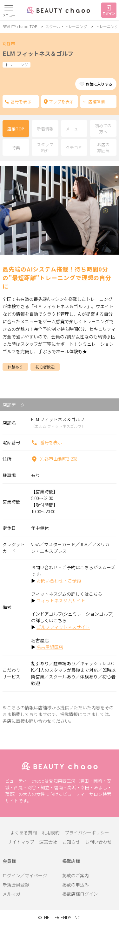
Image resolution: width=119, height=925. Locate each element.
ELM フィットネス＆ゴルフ (38, 53)
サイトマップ (21, 841)
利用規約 (51, 832)
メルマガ (11, 894)
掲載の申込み (75, 884)
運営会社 (48, 841)
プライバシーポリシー (87, 832)
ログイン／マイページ (25, 875)
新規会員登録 (16, 884)
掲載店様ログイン (80, 894)
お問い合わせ (98, 841)
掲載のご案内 (75, 875)
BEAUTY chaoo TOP (20, 26)
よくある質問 (23, 832)
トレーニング (107, 26)
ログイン (108, 10)
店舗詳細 (93, 101)
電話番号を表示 (6, 101)
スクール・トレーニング (66, 26)
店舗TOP (15, 129)
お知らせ (71, 841)
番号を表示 (46, 442)
